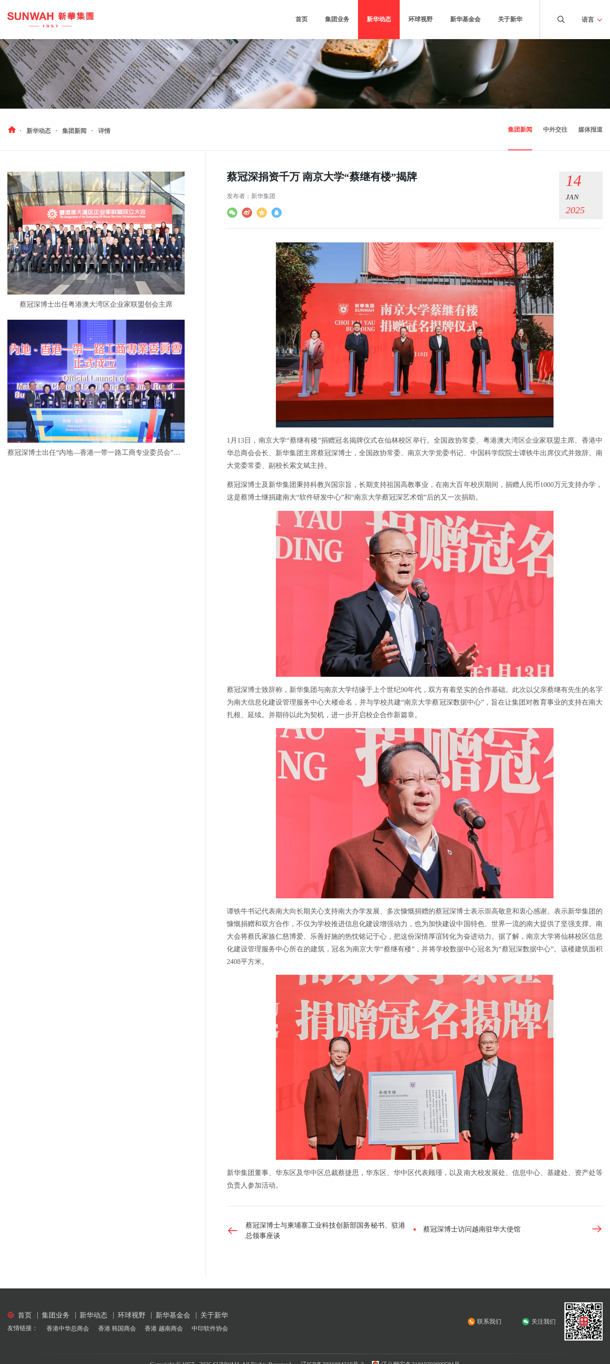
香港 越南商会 (164, 1328)
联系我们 (489, 1321)
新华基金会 (465, 19)
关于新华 (510, 19)
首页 (301, 19)
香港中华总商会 (67, 1328)
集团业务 (337, 19)
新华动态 (379, 19)
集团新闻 (520, 129)
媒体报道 (590, 129)
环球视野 (420, 19)
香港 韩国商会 (117, 1328)
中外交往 (555, 129)
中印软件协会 (210, 1328)
